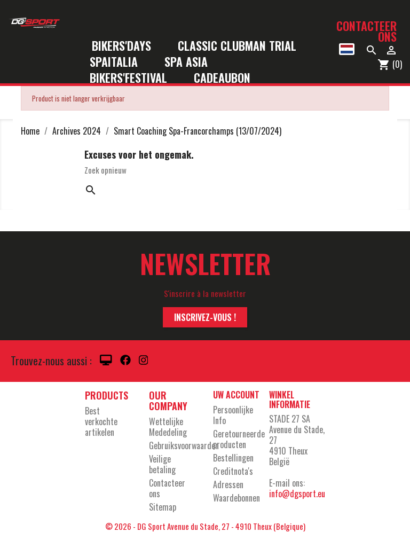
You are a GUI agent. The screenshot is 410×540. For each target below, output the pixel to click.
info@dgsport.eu (297, 493)
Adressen (228, 484)
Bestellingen (233, 457)
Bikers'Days (128, 46)
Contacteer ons (366, 31)
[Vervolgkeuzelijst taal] (347, 49)
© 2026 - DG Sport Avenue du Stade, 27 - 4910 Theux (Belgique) (205, 526)
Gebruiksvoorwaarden (184, 445)
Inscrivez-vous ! (205, 317)
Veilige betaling (162, 464)
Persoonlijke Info (233, 415)
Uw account (236, 394)
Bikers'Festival (135, 78)
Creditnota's (233, 471)
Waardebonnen (236, 497)
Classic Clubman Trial (237, 46)
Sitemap (162, 506)
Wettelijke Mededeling (168, 427)
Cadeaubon (222, 78)
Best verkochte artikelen (101, 421)
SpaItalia (121, 62)
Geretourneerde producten (239, 439)
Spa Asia (186, 62)
